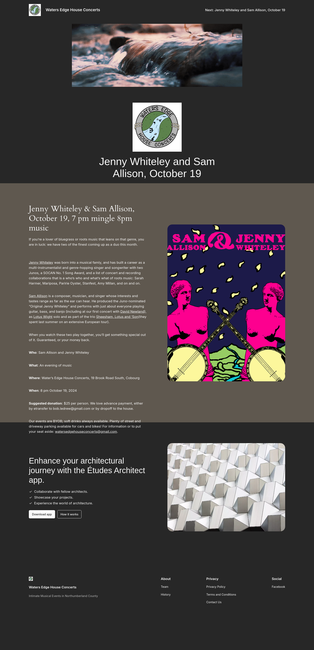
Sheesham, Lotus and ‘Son (117, 317)
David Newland (132, 311)
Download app (42, 514)
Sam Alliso (37, 296)
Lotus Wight (42, 317)
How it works (69, 514)
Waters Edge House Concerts (73, 9)
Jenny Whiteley (41, 262)
